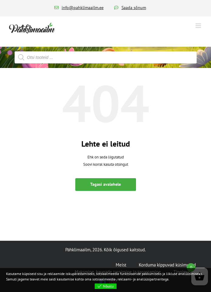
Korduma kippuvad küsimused (167, 265)
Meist (121, 265)
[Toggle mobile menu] (199, 25)
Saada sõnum (133, 7)
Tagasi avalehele (105, 184)
